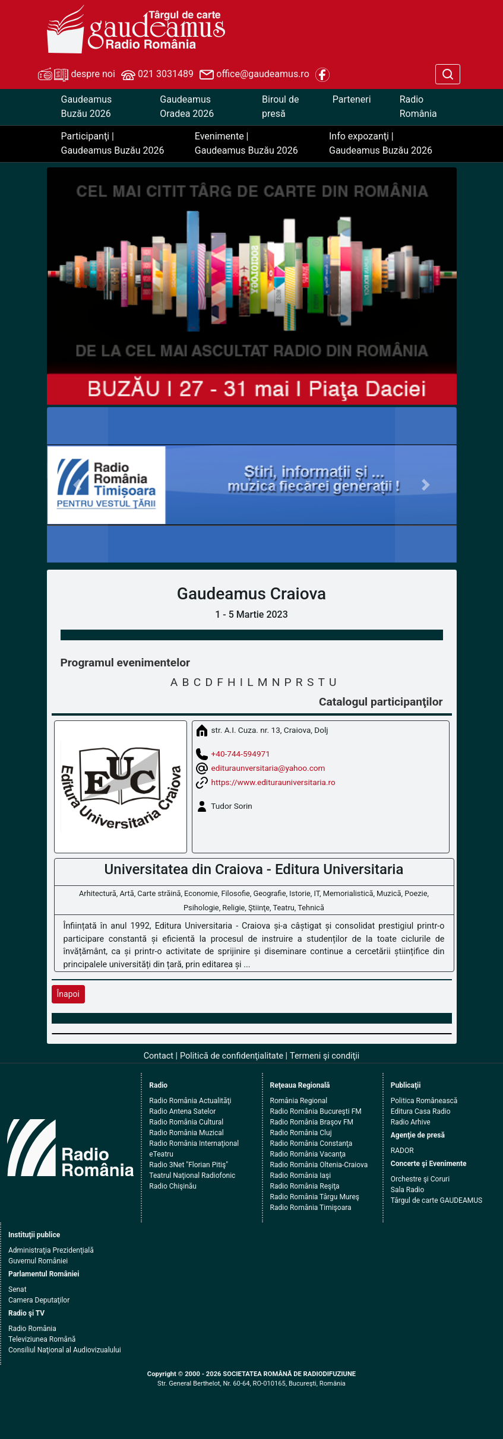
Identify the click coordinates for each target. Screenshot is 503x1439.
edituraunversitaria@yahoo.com (268, 767)
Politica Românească (424, 1101)
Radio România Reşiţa (305, 1186)
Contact (158, 1056)
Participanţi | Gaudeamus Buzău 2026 (112, 143)
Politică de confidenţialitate (231, 1056)
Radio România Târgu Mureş (314, 1197)
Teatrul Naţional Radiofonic (192, 1175)
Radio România (418, 106)
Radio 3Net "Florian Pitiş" (188, 1165)
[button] (78, 485)
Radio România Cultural (186, 1122)
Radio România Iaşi (300, 1175)
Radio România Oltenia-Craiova (319, 1165)
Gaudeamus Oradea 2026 (187, 106)
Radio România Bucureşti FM (316, 1111)
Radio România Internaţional (194, 1143)
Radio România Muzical (186, 1133)
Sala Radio (408, 1190)
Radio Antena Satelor (182, 1111)
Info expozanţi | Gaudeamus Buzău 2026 (380, 143)
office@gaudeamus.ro (254, 75)
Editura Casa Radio (421, 1111)
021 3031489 (157, 75)
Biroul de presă (280, 106)
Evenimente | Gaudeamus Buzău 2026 (246, 143)
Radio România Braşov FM (311, 1122)
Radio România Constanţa (311, 1143)
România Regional (299, 1101)
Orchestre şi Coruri (420, 1179)
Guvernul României (38, 1261)
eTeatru (161, 1154)
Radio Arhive (411, 1122)
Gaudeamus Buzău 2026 (86, 106)
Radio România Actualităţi (190, 1101)
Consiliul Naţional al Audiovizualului (64, 1350)
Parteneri (352, 99)
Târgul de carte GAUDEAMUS (436, 1200)
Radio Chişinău (173, 1186)
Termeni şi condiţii (324, 1056)
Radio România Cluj (301, 1133)
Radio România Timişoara (311, 1207)
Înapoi (68, 994)
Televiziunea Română (41, 1339)
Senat (17, 1289)
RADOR (402, 1150)
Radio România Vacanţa (308, 1154)
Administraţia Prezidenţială (51, 1250)
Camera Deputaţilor (38, 1300)
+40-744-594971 (240, 753)
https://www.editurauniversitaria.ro (273, 781)
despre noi (76, 75)
